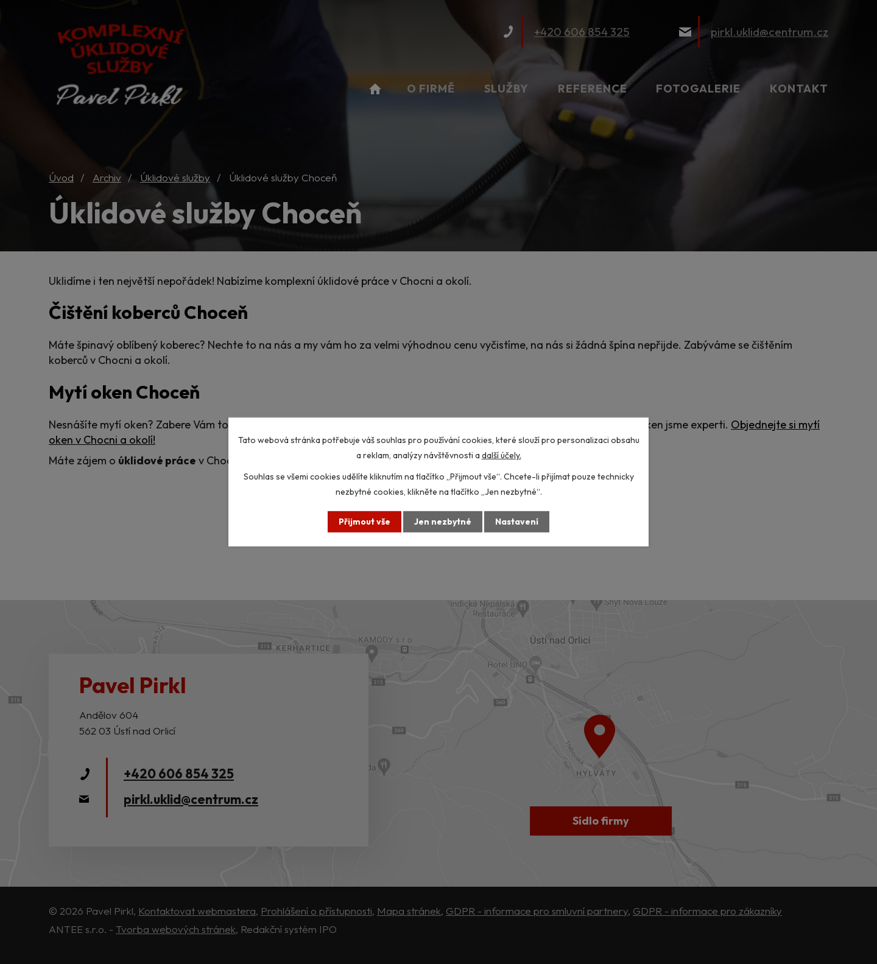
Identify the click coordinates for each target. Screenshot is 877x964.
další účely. (501, 455)
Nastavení (516, 521)
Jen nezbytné (442, 521)
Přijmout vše (364, 521)
